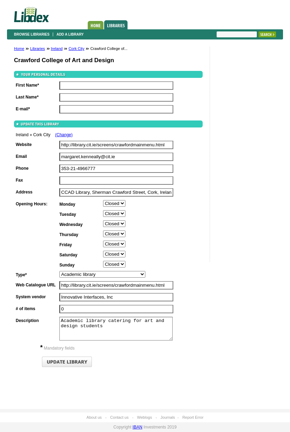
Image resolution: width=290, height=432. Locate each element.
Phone (22, 168)
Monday (67, 204)
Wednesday (70, 224)
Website (24, 144)
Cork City (76, 48)
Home (95, 25)
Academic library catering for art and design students (116, 329)
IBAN (137, 427)
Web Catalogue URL (36, 285)
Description (27, 320)
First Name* (27, 85)
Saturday (68, 254)
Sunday (66, 265)
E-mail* (23, 109)
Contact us (119, 417)
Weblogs (144, 417)
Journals (167, 417)
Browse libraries (32, 34)
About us (94, 417)
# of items (25, 308)
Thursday (68, 234)
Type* (21, 274)
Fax (19, 180)
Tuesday (67, 214)
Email (21, 156)
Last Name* (27, 97)
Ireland (57, 48)
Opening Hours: (32, 204)
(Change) (64, 134)
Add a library (70, 34)
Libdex (31, 14)
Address (24, 192)
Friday (65, 244)
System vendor (31, 296)
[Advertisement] (238, 156)
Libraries (116, 24)
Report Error (193, 417)
